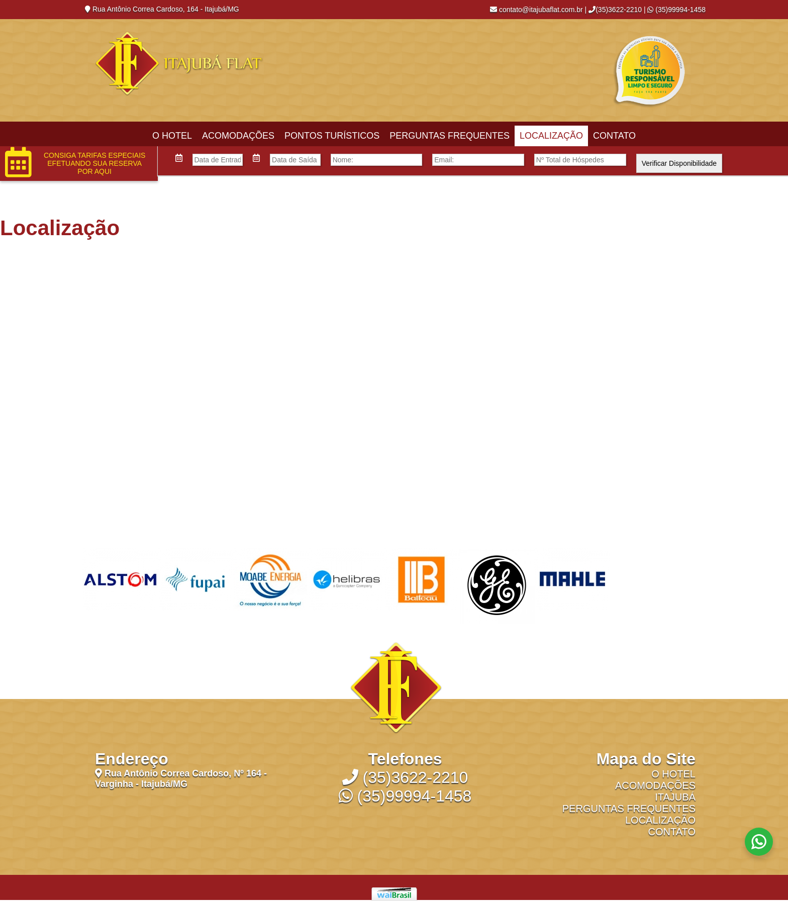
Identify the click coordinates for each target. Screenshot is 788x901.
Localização (551, 136)
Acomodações (238, 136)
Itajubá (675, 797)
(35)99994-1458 (676, 10)
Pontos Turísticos (331, 136)
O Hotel (172, 136)
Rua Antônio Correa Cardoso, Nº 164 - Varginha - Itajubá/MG (181, 778)
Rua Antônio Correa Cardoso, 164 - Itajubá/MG (162, 9)
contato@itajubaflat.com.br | (538, 10)
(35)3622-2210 (615, 10)
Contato (614, 136)
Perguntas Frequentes (449, 136)
